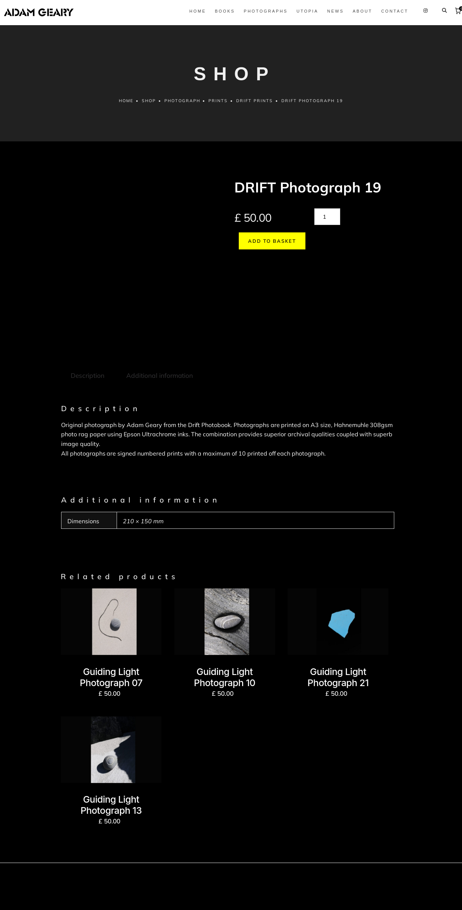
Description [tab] (87, 326)
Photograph (182, 105)
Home (125, 105)
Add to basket (268, 245)
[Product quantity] (327, 220)
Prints (218, 105)
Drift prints (255, 105)
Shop (148, 105)
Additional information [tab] (158, 326)
